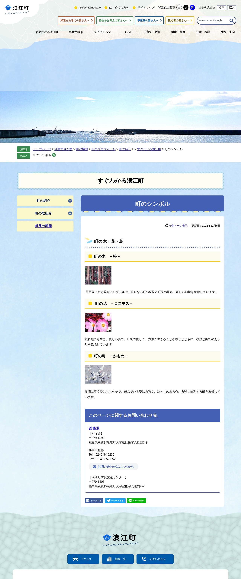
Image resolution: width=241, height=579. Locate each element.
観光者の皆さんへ (178, 20)
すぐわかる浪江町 (149, 149)
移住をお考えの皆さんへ (113, 20)
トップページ (42, 149)
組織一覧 (120, 559)
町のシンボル (42, 155)
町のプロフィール (104, 149)
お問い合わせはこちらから (116, 466)
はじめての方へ (119, 7)
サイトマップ (145, 7)
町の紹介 (125, 149)
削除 (54, 155)
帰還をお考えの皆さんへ (74, 20)
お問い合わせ (160, 559)
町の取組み (43, 213)
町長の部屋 (43, 226)
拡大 (232, 7)
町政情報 (82, 149)
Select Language (90, 7)
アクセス (83, 559)
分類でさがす (63, 149)
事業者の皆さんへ (148, 20)
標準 (221, 7)
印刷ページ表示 (178, 225)
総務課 (94, 428)
